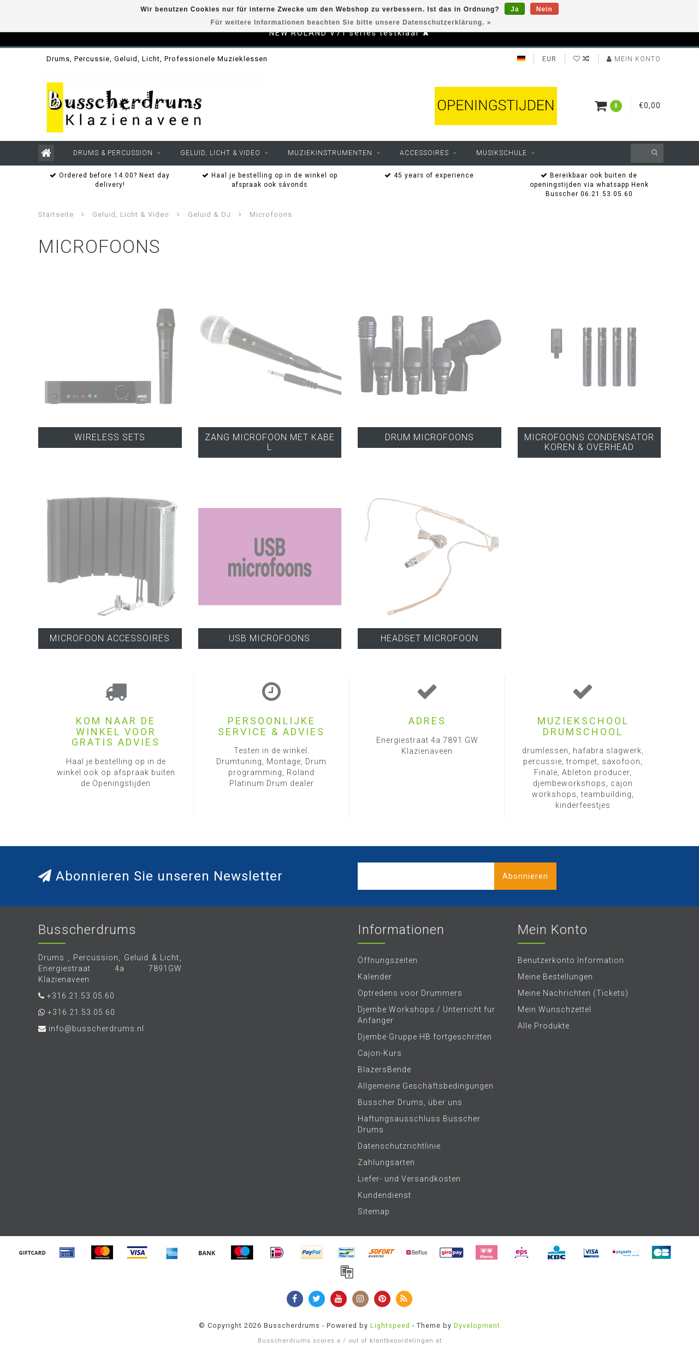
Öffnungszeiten (388, 960)
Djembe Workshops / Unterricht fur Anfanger (426, 1015)
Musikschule (501, 153)
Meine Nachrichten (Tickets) (573, 993)
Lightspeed (390, 1325)
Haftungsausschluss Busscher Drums (419, 1124)
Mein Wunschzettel (554, 1009)
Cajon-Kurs (380, 1053)
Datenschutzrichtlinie (399, 1146)
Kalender (375, 976)
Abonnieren (525, 876)
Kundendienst (384, 1195)
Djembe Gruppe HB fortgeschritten (425, 1036)
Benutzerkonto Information (571, 960)
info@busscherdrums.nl (96, 1028)
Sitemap (374, 1211)
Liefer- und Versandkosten (409, 1178)
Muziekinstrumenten (330, 153)
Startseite (56, 214)
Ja (515, 9)
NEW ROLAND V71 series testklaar (344, 32)
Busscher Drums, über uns (410, 1102)
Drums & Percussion (113, 153)
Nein (544, 9)
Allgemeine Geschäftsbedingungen (426, 1086)
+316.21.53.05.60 (81, 995)
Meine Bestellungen (555, 976)
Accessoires (424, 153)
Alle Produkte (544, 1025)
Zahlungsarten (386, 1162)
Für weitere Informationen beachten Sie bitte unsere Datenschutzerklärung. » (351, 22)
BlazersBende (384, 1069)
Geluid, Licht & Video (220, 153)
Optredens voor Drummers (410, 993)
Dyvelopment (477, 1325)
